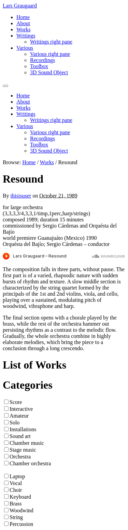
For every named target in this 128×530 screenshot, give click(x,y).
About (23, 23)
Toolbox (39, 66)
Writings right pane (51, 42)
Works (23, 29)
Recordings (42, 60)
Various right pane (50, 54)
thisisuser (21, 196)
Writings (25, 35)
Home (23, 17)
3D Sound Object (49, 72)
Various (24, 48)
